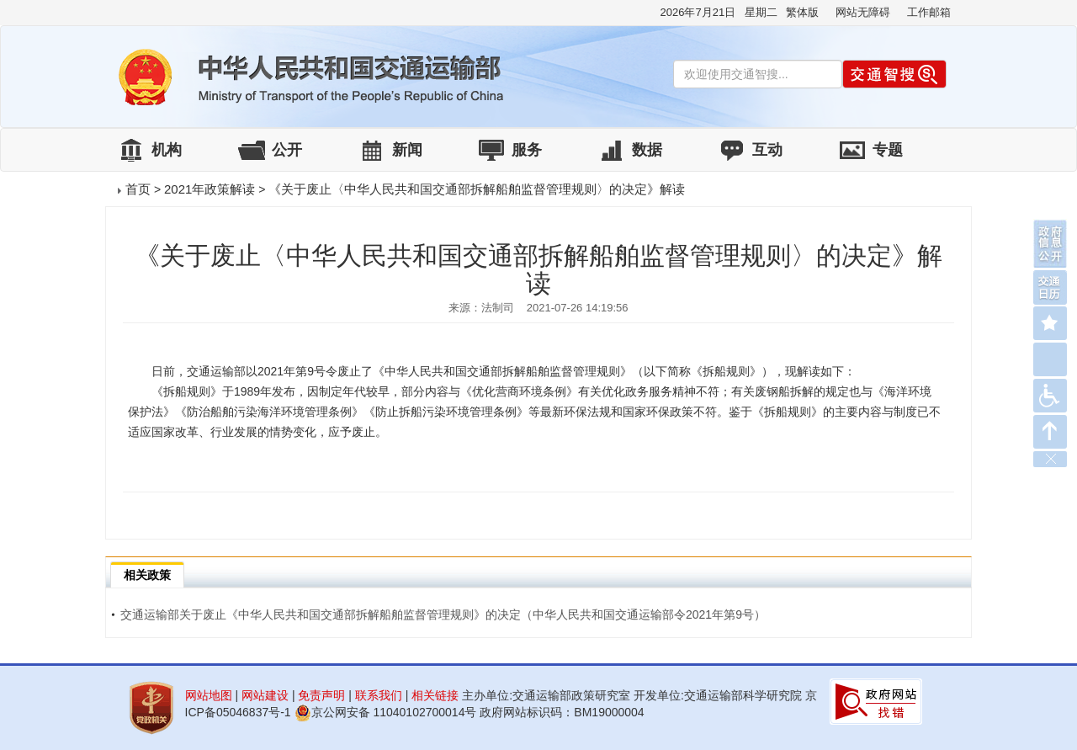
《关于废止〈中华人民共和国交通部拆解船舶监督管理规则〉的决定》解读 (476, 189)
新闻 (407, 149)
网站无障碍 (863, 12)
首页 (138, 189)
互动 (767, 149)
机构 (166, 149)
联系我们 (378, 695)
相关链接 (435, 695)
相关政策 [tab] (147, 575)
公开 (287, 149)
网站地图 (208, 695)
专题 (888, 149)
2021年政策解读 (209, 189)
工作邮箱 (929, 12)
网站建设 (265, 695)
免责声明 (321, 695)
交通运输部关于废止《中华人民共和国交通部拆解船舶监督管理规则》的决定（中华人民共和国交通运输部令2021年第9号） (438, 614)
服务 (527, 149)
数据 (647, 149)
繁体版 (802, 12)
